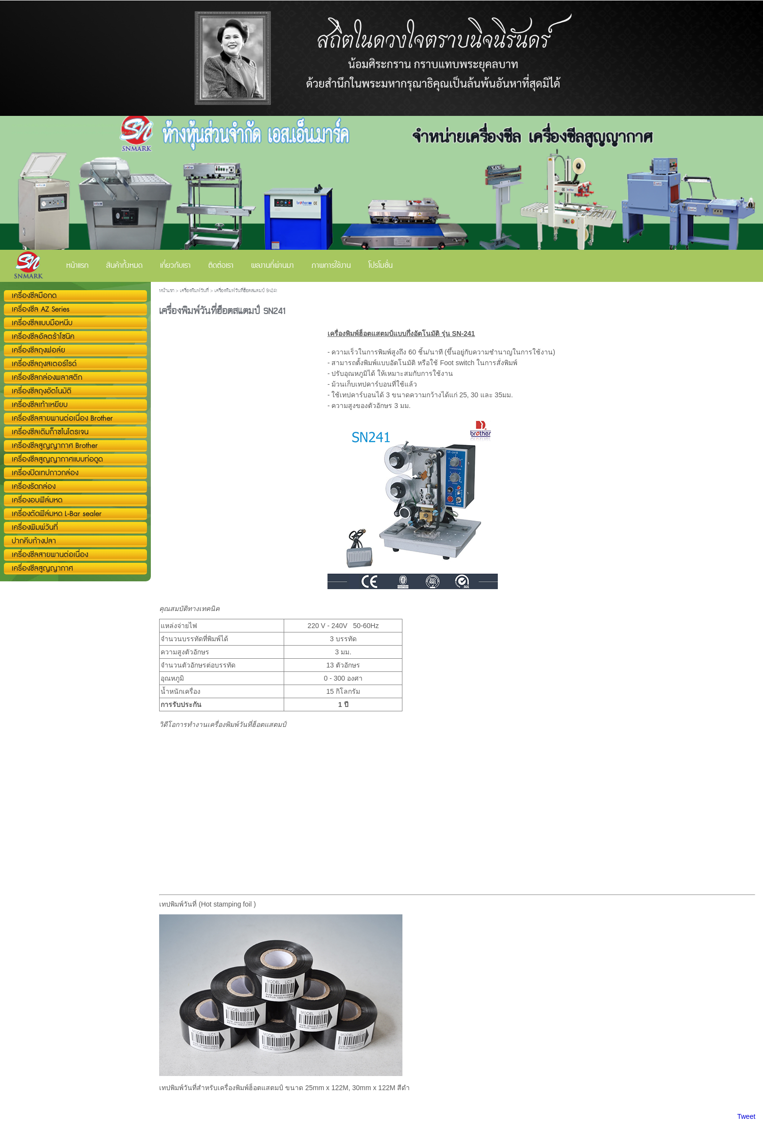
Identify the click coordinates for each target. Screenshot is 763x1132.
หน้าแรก (166, 291)
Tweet (746, 1116)
